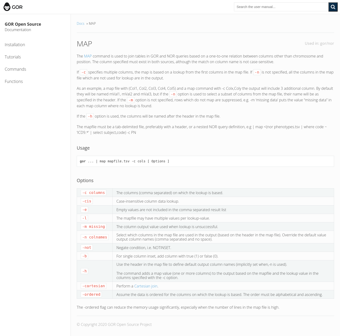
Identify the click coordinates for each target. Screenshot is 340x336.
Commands (15, 69)
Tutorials (13, 57)
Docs (80, 23)
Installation (15, 44)
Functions (14, 81)
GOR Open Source (36, 27)
